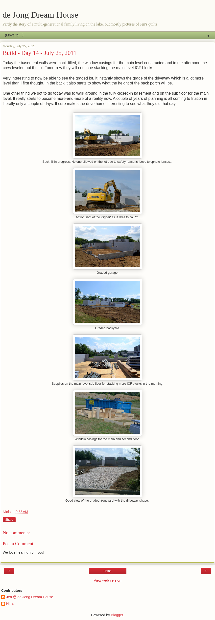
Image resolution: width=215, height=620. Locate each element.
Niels (10, 604)
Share (9, 519)
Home (107, 571)
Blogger (117, 615)
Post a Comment (18, 543)
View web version (107, 580)
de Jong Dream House (40, 14)
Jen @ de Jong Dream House (29, 597)
